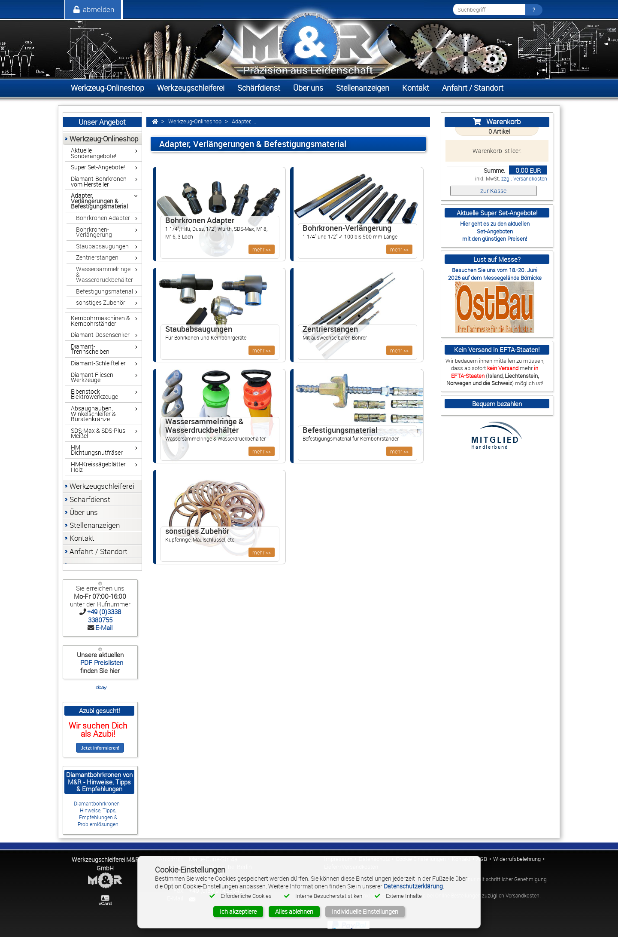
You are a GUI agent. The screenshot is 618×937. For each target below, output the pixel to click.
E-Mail (103, 627)
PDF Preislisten (101, 662)
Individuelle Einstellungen (365, 911)
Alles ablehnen (294, 911)
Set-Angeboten (495, 231)
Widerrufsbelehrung (517, 859)
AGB (481, 859)
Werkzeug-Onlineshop (194, 121)
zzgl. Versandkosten (524, 178)
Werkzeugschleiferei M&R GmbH (105, 863)
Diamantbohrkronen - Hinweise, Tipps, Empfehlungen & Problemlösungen (98, 814)
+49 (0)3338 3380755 (104, 615)
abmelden (93, 9)
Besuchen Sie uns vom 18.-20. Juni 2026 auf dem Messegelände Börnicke (495, 273)
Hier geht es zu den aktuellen (495, 223)
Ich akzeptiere (238, 911)
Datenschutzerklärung (413, 886)
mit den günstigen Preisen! (494, 238)
